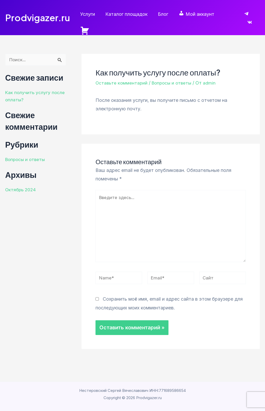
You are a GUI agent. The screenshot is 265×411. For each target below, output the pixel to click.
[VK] (257, 14)
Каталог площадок (130, 14)
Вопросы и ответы (26, 152)
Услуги (92, 14)
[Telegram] (246, 14)
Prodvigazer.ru (37, 14)
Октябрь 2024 (21, 183)
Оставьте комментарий (122, 76)
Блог (165, 14)
